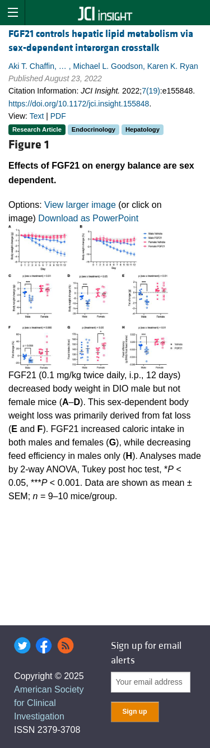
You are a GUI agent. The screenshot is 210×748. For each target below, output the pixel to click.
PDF (58, 115)
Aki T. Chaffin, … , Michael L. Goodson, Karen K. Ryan (103, 66)
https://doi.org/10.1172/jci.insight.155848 (78, 103)
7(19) (151, 90)
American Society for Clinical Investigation (49, 703)
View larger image (80, 205)
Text (37, 115)
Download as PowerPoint (88, 218)
